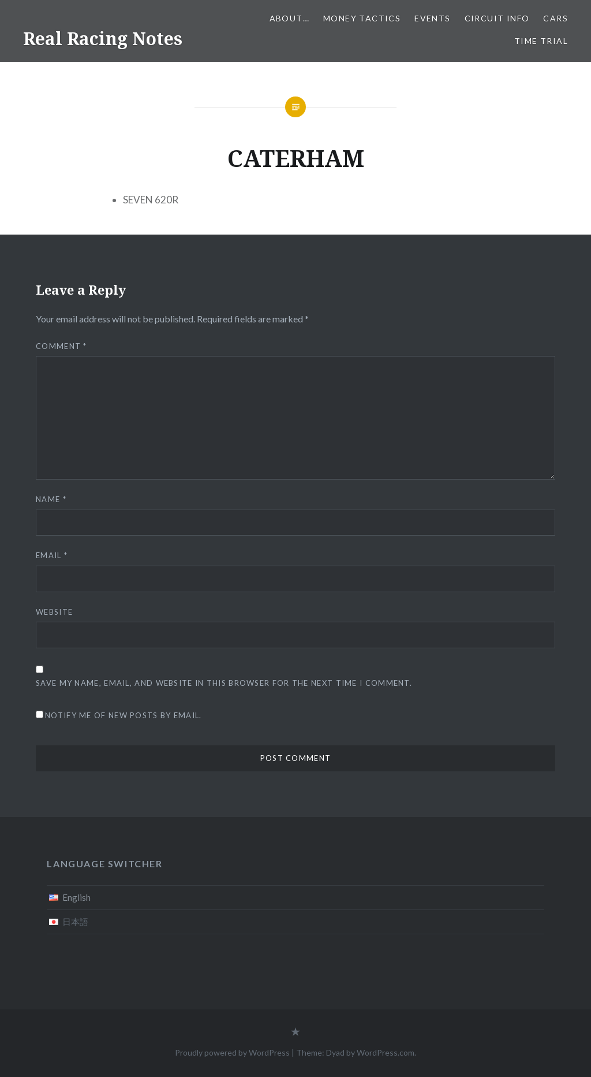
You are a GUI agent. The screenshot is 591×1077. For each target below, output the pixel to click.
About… (289, 18)
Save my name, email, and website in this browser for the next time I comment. (224, 683)
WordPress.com (385, 1052)
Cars (555, 18)
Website (54, 612)
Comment (61, 346)
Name (51, 499)
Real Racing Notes (102, 38)
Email (52, 555)
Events (432, 18)
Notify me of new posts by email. (123, 715)
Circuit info (497, 18)
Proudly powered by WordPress (232, 1052)
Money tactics (362, 18)
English (76, 897)
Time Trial (541, 41)
